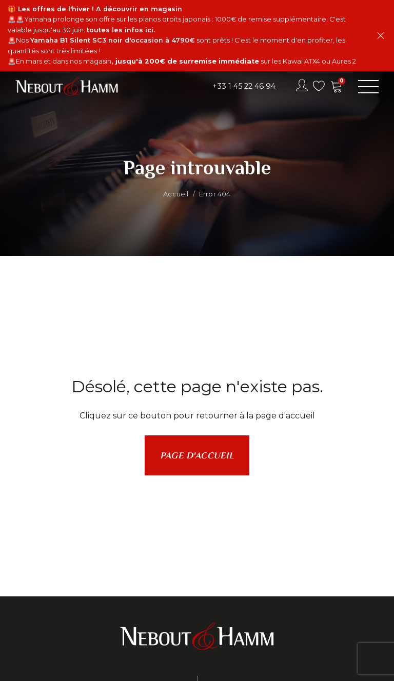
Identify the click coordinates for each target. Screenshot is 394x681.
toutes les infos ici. (121, 30)
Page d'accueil (197, 455)
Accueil (175, 194)
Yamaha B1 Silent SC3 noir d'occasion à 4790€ (112, 40)
